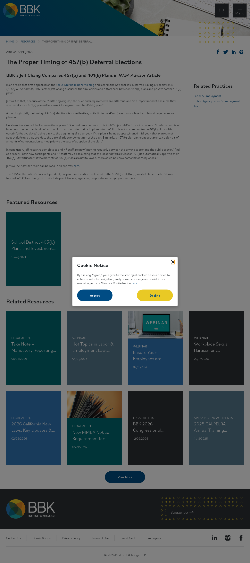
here (134, 283)
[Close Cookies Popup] (172, 262)
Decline (155, 295)
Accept (95, 295)
